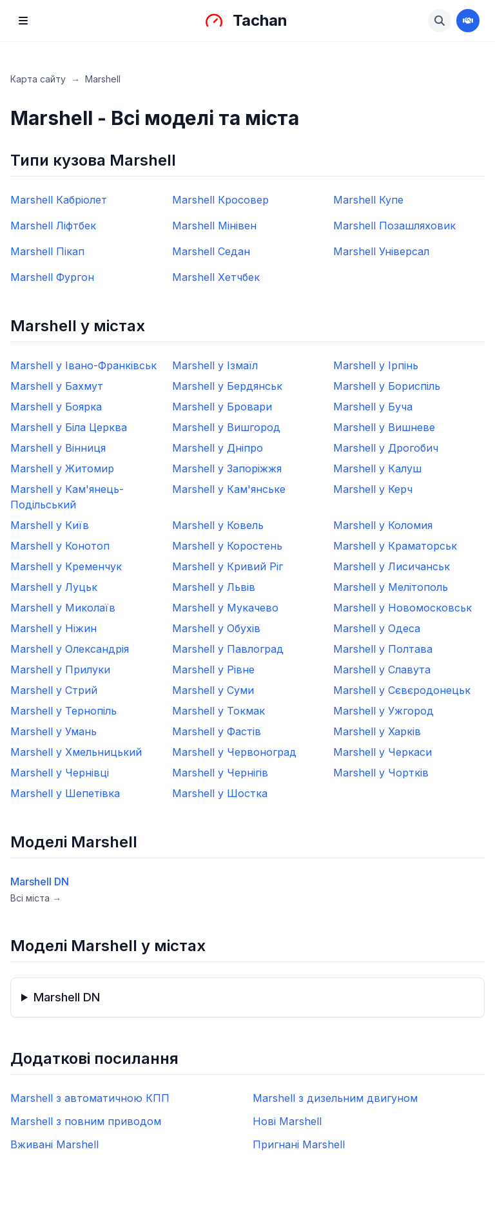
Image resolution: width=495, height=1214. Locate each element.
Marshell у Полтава (382, 648)
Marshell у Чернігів (220, 772)
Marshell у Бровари (222, 406)
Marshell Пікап (47, 251)
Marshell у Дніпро (217, 447)
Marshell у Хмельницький (76, 752)
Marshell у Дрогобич (385, 447)
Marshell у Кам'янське (229, 489)
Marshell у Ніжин (53, 628)
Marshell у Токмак (218, 710)
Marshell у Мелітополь (390, 587)
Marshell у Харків (377, 731)
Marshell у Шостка (219, 793)
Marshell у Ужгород (383, 710)
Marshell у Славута (382, 669)
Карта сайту (38, 78)
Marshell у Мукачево (225, 607)
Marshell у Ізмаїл (215, 365)
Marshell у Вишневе (384, 427)
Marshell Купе (368, 199)
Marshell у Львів (213, 587)
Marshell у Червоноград (234, 752)
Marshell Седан (211, 251)
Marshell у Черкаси (382, 752)
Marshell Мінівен (214, 225)
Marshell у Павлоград (228, 648)
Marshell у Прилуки (60, 669)
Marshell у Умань (53, 731)
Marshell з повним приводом (85, 1121)
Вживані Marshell (54, 1144)
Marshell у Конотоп (60, 545)
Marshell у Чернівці (59, 772)
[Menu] (23, 20)
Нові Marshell (287, 1121)
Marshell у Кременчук (66, 566)
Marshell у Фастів (216, 731)
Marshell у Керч (372, 489)
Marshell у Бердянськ (227, 386)
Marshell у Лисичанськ (391, 566)
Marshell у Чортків (381, 772)
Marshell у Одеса (376, 628)
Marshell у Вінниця (58, 447)
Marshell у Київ (49, 525)
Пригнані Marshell (299, 1144)
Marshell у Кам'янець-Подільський (67, 497)
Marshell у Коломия (382, 525)
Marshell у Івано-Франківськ (83, 365)
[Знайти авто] (439, 20)
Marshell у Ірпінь (375, 365)
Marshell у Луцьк (53, 587)
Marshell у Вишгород (226, 427)
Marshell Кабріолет (58, 199)
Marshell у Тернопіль (63, 710)
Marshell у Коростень (227, 545)
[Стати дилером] (468, 20)
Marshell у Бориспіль (386, 386)
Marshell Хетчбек (216, 277)
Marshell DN (39, 881)
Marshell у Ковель (218, 525)
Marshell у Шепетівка (65, 793)
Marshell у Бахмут (56, 386)
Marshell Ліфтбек (53, 225)
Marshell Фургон (52, 277)
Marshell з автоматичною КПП (90, 1098)
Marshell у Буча (372, 406)
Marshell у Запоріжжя (227, 468)
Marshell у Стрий (53, 690)
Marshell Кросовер (220, 199)
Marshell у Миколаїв (62, 607)
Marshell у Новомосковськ (402, 607)
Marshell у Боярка (56, 406)
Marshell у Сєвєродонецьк (402, 690)
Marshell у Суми (213, 690)
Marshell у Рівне (213, 669)
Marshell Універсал (381, 251)
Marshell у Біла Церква (68, 427)
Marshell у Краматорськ (395, 545)
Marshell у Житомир (62, 468)
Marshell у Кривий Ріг (227, 566)
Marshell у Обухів (216, 628)
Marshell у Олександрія (69, 648)
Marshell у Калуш (377, 468)
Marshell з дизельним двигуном (335, 1098)
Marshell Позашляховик (394, 225)
